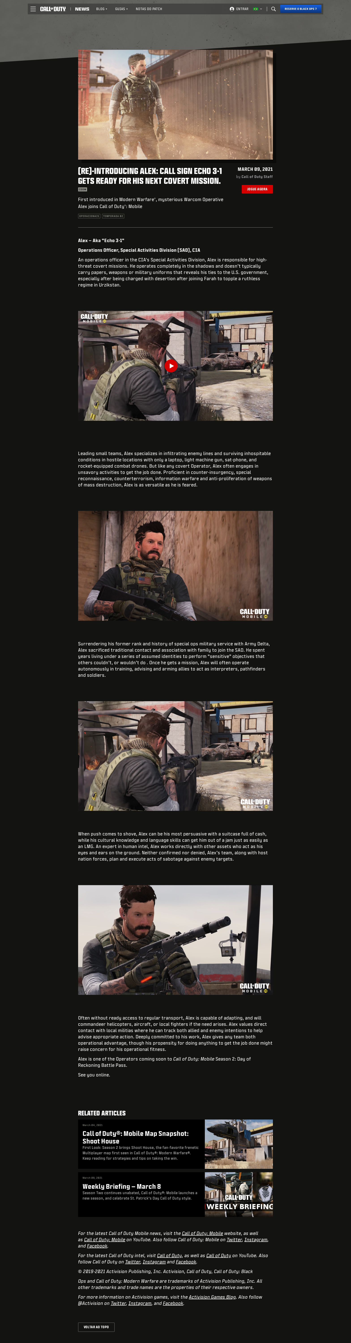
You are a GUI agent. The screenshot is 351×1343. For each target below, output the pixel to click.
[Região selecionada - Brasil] (257, 9)
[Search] (273, 9)
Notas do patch (149, 9)
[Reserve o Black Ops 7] (300, 9)
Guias (121, 9)
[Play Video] (175, 366)
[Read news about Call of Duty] (82, 9)
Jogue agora (257, 189)
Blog (102, 9)
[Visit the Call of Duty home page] (53, 9)
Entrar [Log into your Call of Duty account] (242, 9)
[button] (33, 9)
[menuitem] (102, 9)
